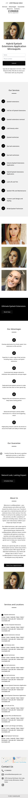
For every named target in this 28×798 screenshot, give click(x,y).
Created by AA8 (16, 796)
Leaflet (16, 762)
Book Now (7, 312)
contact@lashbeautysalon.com (13, 774)
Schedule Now (8, 481)
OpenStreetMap (23, 762)
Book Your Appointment (14, 565)
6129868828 (7, 770)
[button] (14, 758)
